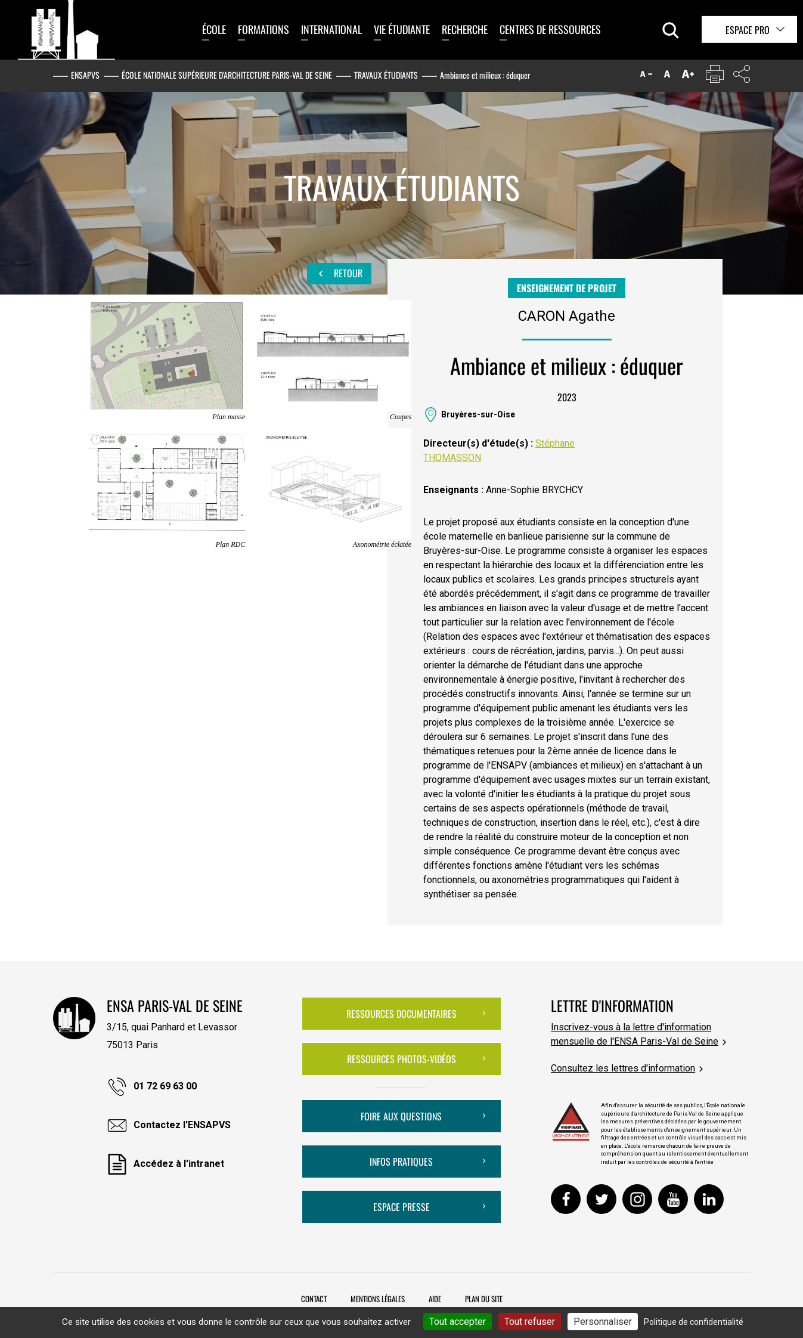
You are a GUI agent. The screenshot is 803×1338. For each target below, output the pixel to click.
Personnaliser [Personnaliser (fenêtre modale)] (602, 1321)
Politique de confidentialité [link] (693, 1322)
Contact (314, 1299)
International (331, 29)
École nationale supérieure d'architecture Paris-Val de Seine (227, 75)
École (214, 29)
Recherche (465, 29)
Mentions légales (378, 1299)
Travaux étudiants (386, 75)
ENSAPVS (85, 75)
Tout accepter (457, 1321)
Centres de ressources (550, 29)
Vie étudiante (402, 29)
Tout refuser (529, 1321)
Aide (435, 1299)
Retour (339, 273)
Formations (263, 29)
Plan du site (484, 1299)
